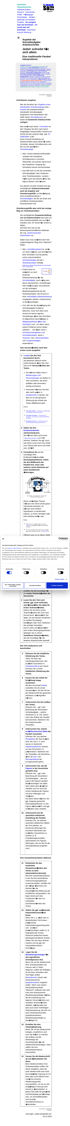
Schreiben (43, 126)
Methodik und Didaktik (26, 20)
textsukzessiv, (31, 977)
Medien (32, 17)
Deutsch (20, 12)
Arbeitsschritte (42, 79)
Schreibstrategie (26, 149)
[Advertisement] (9, 6)
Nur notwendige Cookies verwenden (13, 585)
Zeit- (35, 757)
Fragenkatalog (27, 438)
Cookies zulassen (57, 585)
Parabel (23, 110)
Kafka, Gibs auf (45, 531)
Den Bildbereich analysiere (39, 76)
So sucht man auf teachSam (27, 27)
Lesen (27, 355)
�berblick (48, 70)
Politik (19, 15)
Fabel (44, 685)
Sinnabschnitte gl (32, 666)
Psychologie (22, 17)
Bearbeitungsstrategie (35, 955)
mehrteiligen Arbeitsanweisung (39, 297)
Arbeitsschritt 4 (32, 395)
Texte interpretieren (33, 67)
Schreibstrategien (29, 260)
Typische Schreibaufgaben (31, 79)
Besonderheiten (42, 338)
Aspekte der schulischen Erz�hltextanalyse (29, 71)
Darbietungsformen (33, 747)
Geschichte (30, 12)
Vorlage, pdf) (35, 438)
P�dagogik (28, 15)
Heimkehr (28, 525)
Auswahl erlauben (35, 585)
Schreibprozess (37, 117)
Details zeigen (59, 579)
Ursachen (26, 338)
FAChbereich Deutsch (25, 65)
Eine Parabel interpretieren (34, 72)
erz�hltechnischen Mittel (36, 731)
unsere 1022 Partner (15, 548)
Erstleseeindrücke (31, 430)
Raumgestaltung (32, 759)
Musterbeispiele (43, 81)
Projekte (20, 22)
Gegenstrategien (34, 341)
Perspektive (30, 739)
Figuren (29, 768)
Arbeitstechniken (24, 10)
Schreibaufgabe (26, 199)
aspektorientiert (32, 982)
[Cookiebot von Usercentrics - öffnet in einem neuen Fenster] (60, 538)
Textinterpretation (29, 263)
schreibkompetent (34, 249)
